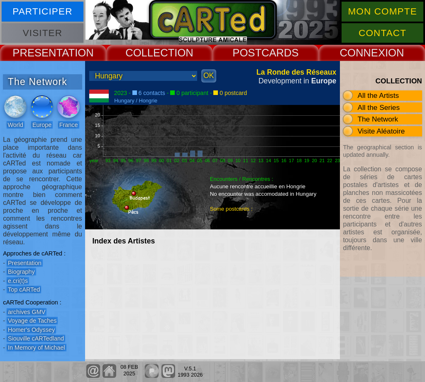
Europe (41, 125)
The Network (377, 119)
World (15, 125)
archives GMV (26, 312)
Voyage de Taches (32, 320)
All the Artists (378, 95)
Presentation (25, 263)
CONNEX (362, 52)
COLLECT (149, 52)
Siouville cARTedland (36, 338)
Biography (21, 271)
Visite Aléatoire (381, 131)
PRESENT (37, 52)
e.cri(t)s (18, 280)
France (68, 125)
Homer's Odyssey (31, 329)
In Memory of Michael (36, 347)
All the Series (378, 107)
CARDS (280, 52)
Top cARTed (24, 289)
